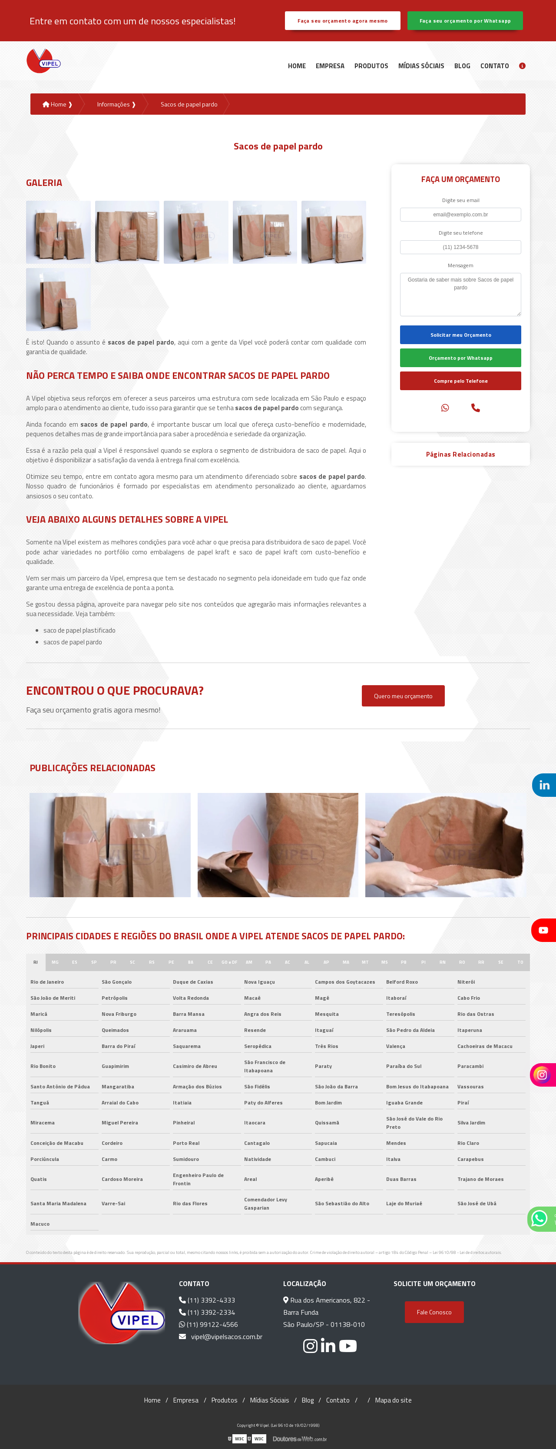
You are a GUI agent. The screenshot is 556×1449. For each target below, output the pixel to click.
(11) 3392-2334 (207, 1312)
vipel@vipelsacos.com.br (220, 1336)
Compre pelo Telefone (461, 381)
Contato (494, 66)
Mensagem (460, 265)
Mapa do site (393, 1400)
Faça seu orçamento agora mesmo (342, 21)
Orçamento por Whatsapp (461, 358)
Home (297, 66)
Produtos (371, 66)
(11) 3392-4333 (207, 1300)
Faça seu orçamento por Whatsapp (465, 21)
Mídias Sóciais (421, 66)
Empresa (330, 66)
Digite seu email (461, 200)
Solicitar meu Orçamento (460, 335)
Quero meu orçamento (403, 695)
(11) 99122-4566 (208, 1324)
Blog (462, 66)
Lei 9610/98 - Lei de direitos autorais (467, 1252)
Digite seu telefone (461, 233)
